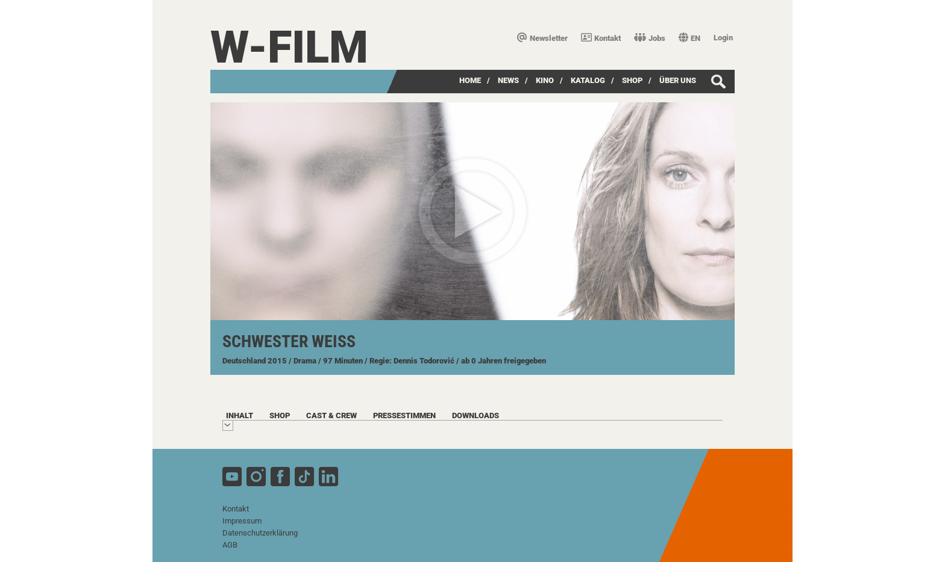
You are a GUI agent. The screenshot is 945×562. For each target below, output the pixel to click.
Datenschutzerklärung (260, 532)
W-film (289, 47)
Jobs (649, 38)
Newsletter (542, 38)
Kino (545, 80)
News (508, 80)
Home (470, 80)
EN (689, 38)
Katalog (588, 80)
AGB (229, 544)
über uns (677, 80)
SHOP (632, 80)
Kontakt (601, 38)
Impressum (242, 520)
